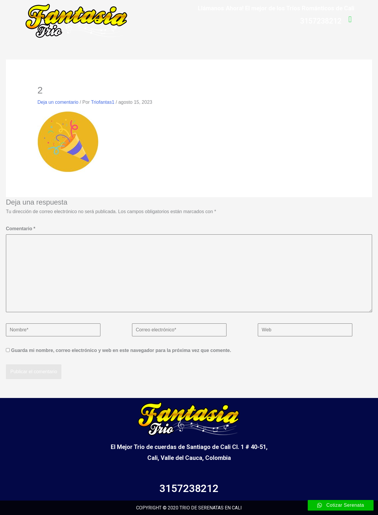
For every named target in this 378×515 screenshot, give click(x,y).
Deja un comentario (58, 102)
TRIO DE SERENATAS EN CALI (211, 508)
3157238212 (189, 489)
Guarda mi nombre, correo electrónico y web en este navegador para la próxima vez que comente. (121, 350)
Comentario (20, 228)
